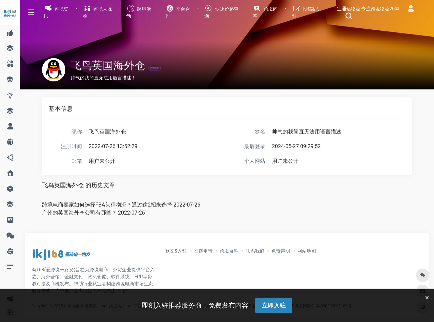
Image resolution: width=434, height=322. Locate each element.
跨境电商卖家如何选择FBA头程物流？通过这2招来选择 (107, 205)
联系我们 (255, 251)
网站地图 (306, 251)
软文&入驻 (176, 251)
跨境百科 (229, 251)
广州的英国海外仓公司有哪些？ (79, 213)
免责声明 (280, 251)
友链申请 (203, 251)
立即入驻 (274, 305)
